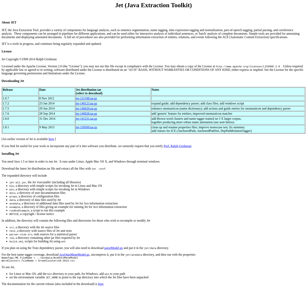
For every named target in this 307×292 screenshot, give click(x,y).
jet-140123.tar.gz (86, 103)
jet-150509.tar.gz (86, 127)
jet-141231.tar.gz (86, 118)
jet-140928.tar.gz (86, 113)
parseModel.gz (113, 248)
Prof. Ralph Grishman (177, 146)
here (51, 139)
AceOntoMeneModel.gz (74, 254)
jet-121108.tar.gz (86, 98)
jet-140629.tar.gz (86, 108)
